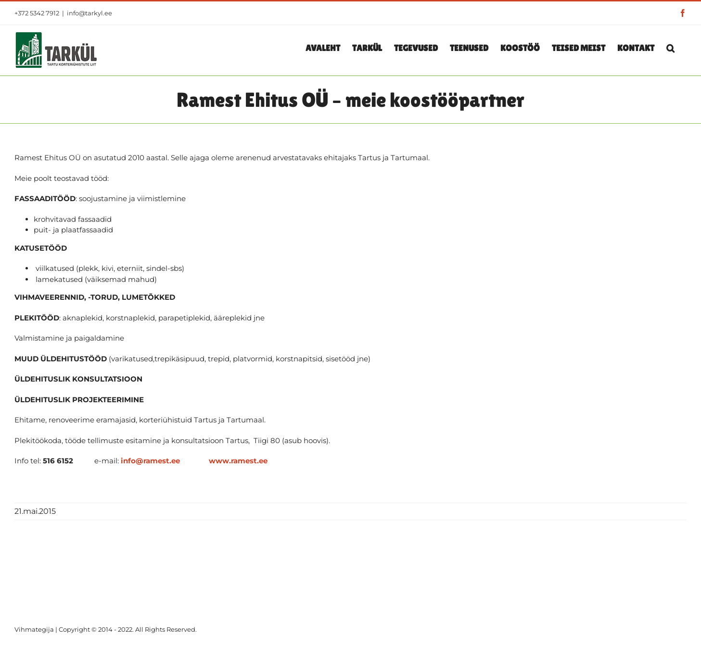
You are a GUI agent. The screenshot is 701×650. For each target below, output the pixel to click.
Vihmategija (34, 629)
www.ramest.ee (238, 460)
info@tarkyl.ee (89, 13)
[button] (670, 47)
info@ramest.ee (150, 460)
